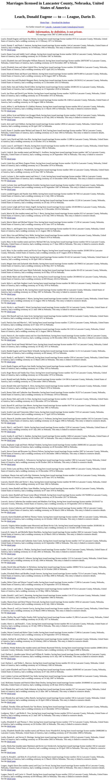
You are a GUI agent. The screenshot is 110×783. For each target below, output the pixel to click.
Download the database (61, 22)
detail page (11, 50)
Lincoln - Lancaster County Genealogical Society (64, 27)
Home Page (44, 22)
